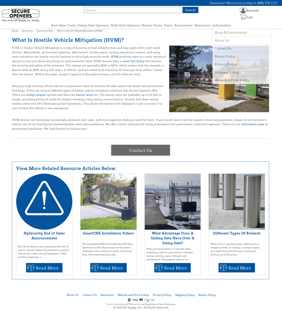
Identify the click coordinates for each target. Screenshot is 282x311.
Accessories (183, 25)
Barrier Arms (152, 25)
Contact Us (140, 150)
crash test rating (133, 61)
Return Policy (207, 295)
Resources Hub (45, 30)
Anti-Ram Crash (63, 25)
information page (252, 124)
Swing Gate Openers (93, 25)
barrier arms (84, 95)
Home (15, 30)
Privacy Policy (162, 295)
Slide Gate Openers (125, 25)
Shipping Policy (185, 295)
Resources (202, 25)
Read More (47, 267)
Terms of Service (165, 304)
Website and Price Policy (133, 295)
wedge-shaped (36, 95)
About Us (73, 295)
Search (190, 10)
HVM (114, 56)
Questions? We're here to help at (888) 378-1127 (243, 3)
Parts (168, 25)
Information (221, 25)
